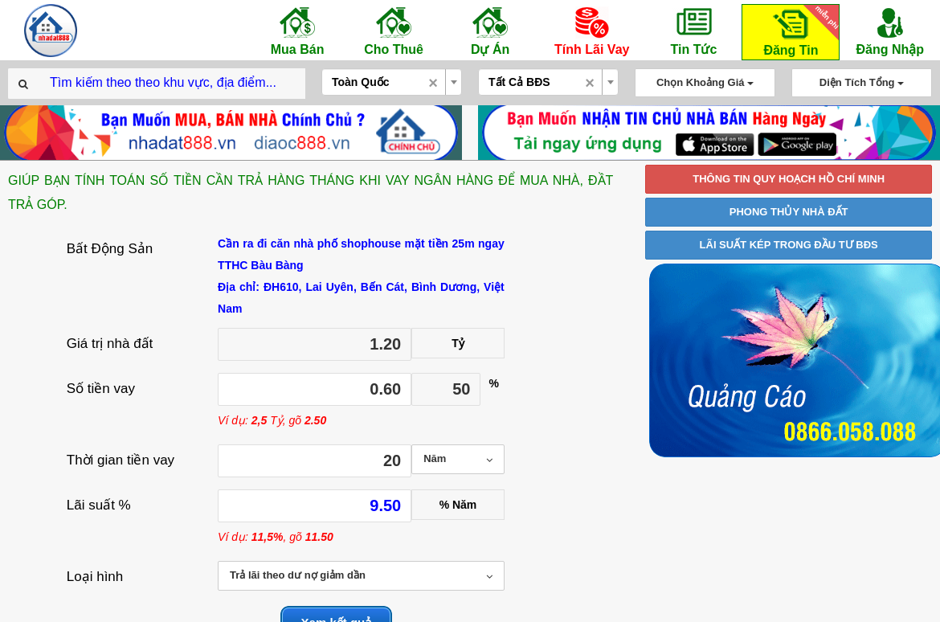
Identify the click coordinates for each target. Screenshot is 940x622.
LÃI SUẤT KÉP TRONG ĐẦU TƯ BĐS (789, 245)
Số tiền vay (101, 388)
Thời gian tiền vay (120, 460)
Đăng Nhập (890, 30)
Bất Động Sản (110, 248)
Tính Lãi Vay (591, 30)
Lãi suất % (99, 505)
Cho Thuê (394, 30)
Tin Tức (693, 30)
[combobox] (391, 82)
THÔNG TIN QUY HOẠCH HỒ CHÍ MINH (789, 179)
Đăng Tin (798, 31)
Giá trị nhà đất (110, 343)
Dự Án (490, 30)
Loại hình (95, 576)
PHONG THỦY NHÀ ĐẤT (789, 212)
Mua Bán (297, 30)
